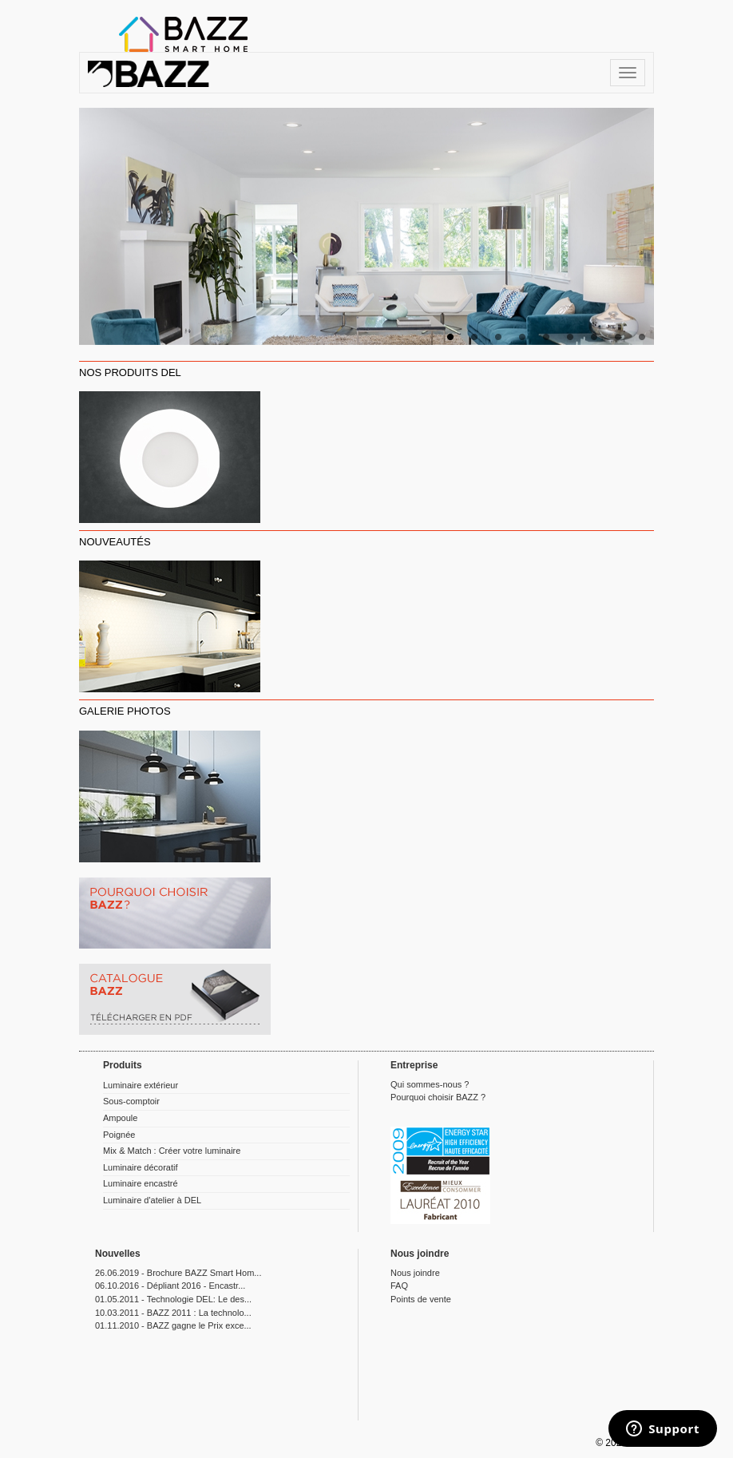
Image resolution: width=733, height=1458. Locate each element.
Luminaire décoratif (140, 1167)
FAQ (399, 1285)
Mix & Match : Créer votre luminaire (171, 1150)
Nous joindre (415, 1273)
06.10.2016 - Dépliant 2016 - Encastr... (170, 1285)
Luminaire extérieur (140, 1085)
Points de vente (420, 1299)
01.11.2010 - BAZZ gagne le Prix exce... (173, 1325)
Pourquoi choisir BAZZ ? (437, 1097)
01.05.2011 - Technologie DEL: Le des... (173, 1299)
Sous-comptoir (131, 1101)
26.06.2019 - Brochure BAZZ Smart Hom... (178, 1273)
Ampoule (120, 1118)
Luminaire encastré (140, 1183)
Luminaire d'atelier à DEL (152, 1200)
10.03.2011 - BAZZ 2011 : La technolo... (173, 1312)
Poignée (119, 1134)
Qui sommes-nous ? (429, 1084)
